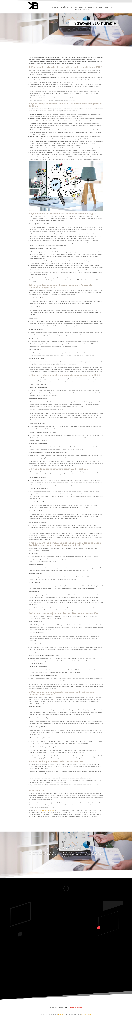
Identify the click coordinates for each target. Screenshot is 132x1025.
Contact (78, 10)
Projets (80, 7)
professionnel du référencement (45, 810)
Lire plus (66, 861)
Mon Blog (86, 10)
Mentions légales (86, 1014)
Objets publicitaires (105, 7)
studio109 (61, 1014)
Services (74, 7)
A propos (55, 7)
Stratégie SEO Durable (66, 848)
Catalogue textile (91, 7)
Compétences (64, 7)
